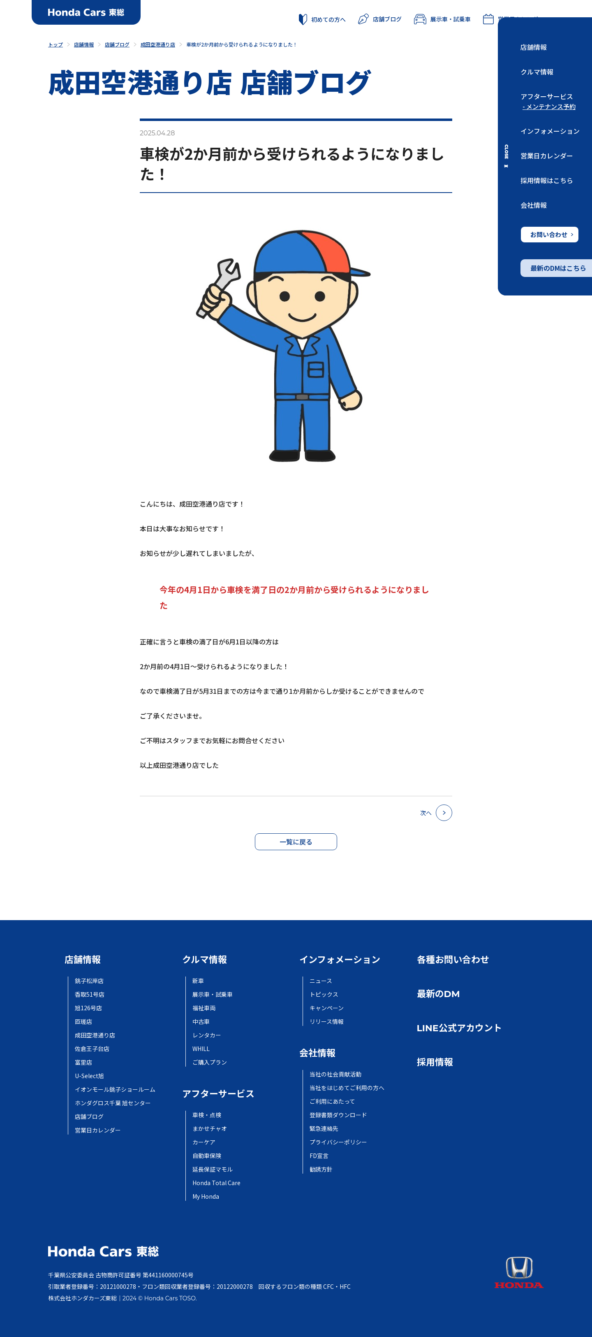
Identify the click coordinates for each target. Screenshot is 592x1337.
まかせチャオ (209, 1128)
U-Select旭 (89, 1076)
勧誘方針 (321, 1169)
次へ (436, 813)
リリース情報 (327, 1021)
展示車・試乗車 (442, 19)
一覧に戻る (296, 841)
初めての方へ (322, 19)
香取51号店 (89, 994)
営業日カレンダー (546, 155)
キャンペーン (327, 1008)
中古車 (201, 1021)
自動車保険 (206, 1155)
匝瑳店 (83, 1021)
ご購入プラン (209, 1062)
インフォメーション (550, 131)
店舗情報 (533, 47)
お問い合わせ (551, 234)
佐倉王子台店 (92, 1048)
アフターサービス (546, 96)
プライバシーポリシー (338, 1142)
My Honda (205, 1196)
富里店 (83, 1062)
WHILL (201, 1048)
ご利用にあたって (332, 1101)
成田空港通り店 (95, 1035)
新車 (198, 981)
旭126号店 (88, 1008)
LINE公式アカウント (459, 1028)
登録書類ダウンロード (338, 1115)
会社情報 (533, 205)
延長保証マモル (212, 1169)
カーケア (203, 1142)
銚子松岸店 (89, 981)
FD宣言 (319, 1155)
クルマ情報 (536, 72)
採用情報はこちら (546, 180)
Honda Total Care (216, 1183)
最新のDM (438, 994)
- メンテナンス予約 (549, 106)
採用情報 (435, 1062)
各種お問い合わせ (453, 959)
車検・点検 (206, 1115)
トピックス (324, 994)
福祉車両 (203, 1008)
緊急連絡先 (324, 1128)
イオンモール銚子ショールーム (115, 1089)
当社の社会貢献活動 (335, 1074)
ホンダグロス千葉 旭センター (113, 1103)
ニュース (321, 981)
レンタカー (206, 1035)
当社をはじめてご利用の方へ (347, 1088)
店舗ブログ (380, 19)
